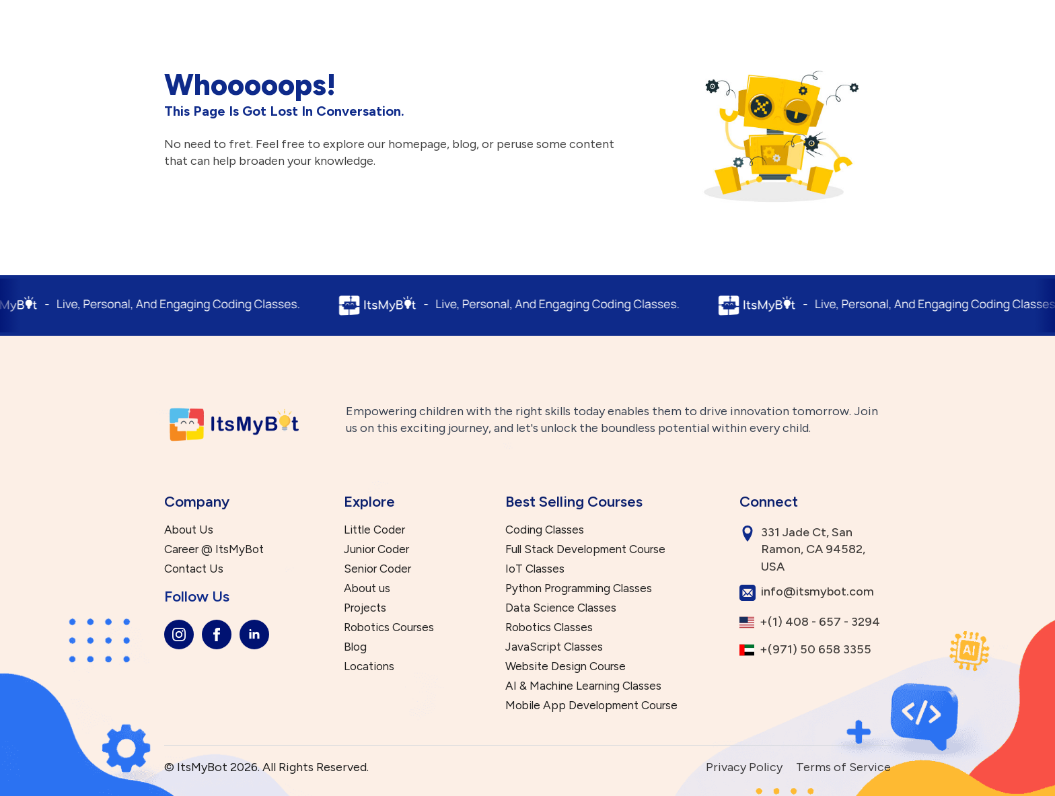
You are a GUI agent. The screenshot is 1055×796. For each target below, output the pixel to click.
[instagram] (179, 634)
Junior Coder (376, 549)
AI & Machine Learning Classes (583, 686)
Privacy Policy (744, 767)
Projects (365, 608)
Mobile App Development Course (591, 705)
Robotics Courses (389, 627)
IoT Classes (535, 569)
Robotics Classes (549, 627)
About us (367, 588)
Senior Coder (377, 569)
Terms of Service (843, 767)
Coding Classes (544, 530)
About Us (188, 530)
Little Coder (374, 530)
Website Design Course (565, 666)
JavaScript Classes (554, 647)
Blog (355, 647)
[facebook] (216, 634)
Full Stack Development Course (585, 549)
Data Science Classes (560, 608)
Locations (369, 666)
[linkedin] (254, 634)
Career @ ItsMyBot (214, 549)
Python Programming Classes (578, 588)
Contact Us (193, 569)
